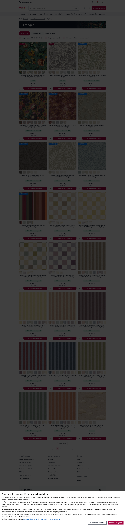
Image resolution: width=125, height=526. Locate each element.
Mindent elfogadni (115, 523)
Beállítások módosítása (97, 523)
